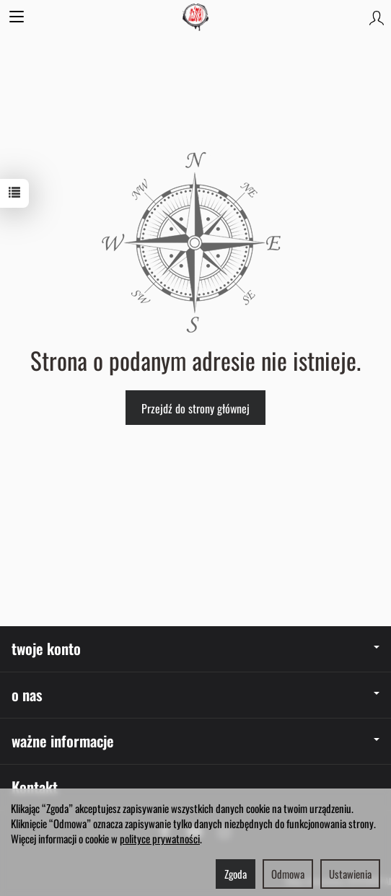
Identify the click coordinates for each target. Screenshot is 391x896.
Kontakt (35, 787)
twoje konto (195, 648)
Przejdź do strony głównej (195, 408)
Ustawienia (350, 874)
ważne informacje (195, 740)
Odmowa (287, 874)
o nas (195, 694)
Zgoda (235, 874)
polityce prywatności (160, 838)
